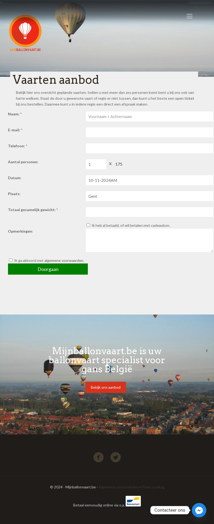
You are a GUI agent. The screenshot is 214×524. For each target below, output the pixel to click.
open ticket (184, 98)
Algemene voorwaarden (118, 487)
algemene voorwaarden (63, 260)
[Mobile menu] (189, 15)
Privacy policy (152, 487)
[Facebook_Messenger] (199, 510)
